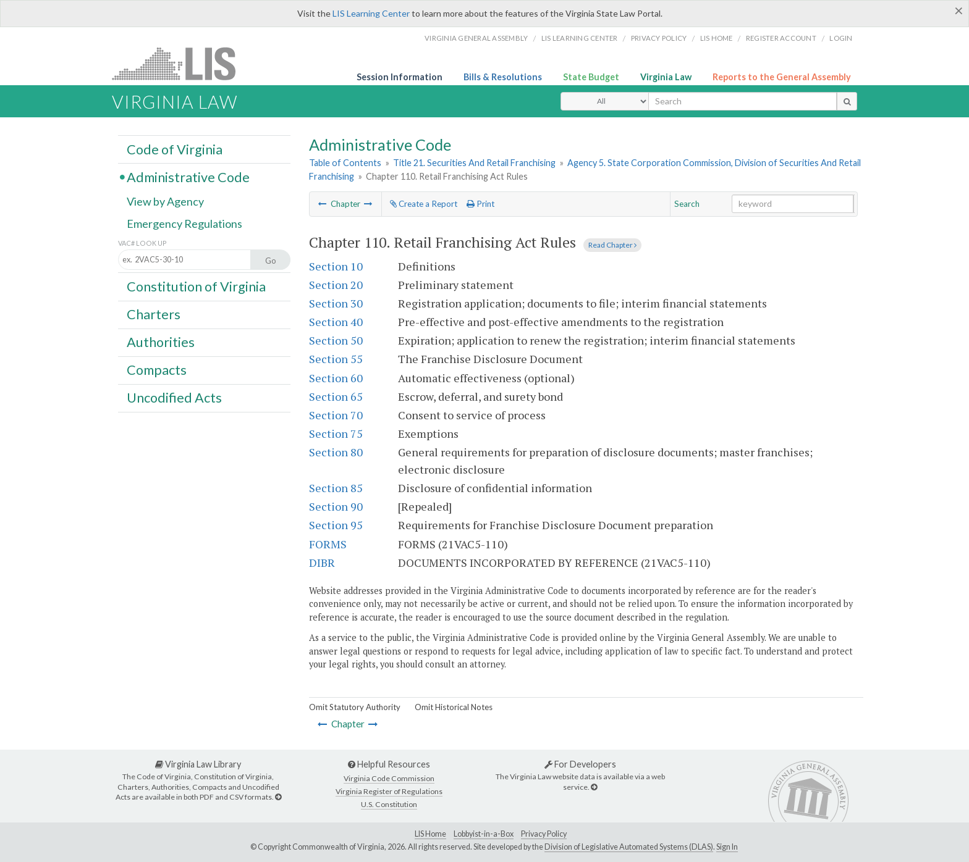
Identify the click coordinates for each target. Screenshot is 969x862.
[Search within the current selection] (793, 204)
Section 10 (336, 266)
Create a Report (423, 204)
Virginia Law (666, 77)
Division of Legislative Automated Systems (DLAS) (628, 847)
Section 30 (336, 303)
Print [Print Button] (480, 204)
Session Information (399, 77)
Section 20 (336, 284)
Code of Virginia (174, 149)
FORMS (328, 544)
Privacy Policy (659, 38)
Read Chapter (612, 244)
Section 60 (336, 377)
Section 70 (336, 415)
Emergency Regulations (184, 223)
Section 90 (336, 506)
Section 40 (336, 321)
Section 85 (336, 487)
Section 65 (336, 396)
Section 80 (336, 452)
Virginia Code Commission (389, 778)
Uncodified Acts (174, 398)
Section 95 (336, 524)
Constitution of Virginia (196, 286)
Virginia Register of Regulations (389, 791)
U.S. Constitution (389, 804)
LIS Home (430, 834)
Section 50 (336, 340)
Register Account (781, 38)
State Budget (591, 77)
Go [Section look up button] (270, 261)
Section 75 (336, 433)
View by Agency (165, 202)
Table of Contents (345, 162)
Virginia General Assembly (476, 38)
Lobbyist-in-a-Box (484, 834)
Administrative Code (188, 177)
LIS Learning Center (371, 13)
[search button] (847, 101)
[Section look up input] (196, 260)
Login (840, 38)
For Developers (580, 764)
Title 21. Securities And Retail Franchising (474, 162)
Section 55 (336, 358)
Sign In (727, 847)
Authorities (161, 342)
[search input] (742, 101)
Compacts (157, 370)
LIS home (716, 38)
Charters (153, 314)
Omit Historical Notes (454, 707)
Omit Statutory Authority (354, 707)
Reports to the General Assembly (782, 77)
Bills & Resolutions (502, 77)
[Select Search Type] (605, 101)
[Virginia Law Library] (278, 796)
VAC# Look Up (142, 243)
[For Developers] (594, 787)
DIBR (322, 562)
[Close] (958, 10)
